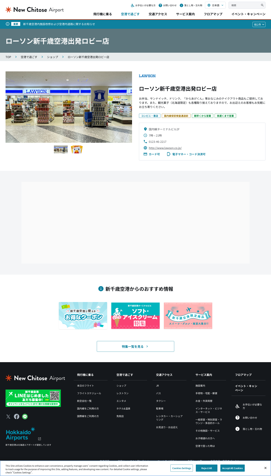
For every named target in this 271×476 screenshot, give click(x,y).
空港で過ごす (130, 14)
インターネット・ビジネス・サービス (208, 410)
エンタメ (121, 401)
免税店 (120, 416)
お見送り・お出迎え (167, 427)
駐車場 (159, 408)
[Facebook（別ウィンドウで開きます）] (16, 416)
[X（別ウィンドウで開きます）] (8, 416)
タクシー (161, 401)
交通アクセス (158, 14)
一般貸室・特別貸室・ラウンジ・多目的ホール (208, 421)
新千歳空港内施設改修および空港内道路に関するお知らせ (59, 24)
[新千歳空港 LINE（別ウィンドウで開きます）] (33, 398)
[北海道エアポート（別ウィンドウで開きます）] (23, 433)
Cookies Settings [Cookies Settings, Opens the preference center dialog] (181, 468)
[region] (135, 468)
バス (158, 393)
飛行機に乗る (102, 14)
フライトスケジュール (89, 393)
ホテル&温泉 (123, 408)
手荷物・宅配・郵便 (206, 393)
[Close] (265, 468)
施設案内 (200, 385)
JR (157, 385)
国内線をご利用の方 (88, 408)
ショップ (121, 385)
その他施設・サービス (207, 430)
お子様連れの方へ (205, 438)
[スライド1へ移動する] (61, 149)
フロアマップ (213, 14)
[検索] (262, 5)
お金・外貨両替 (203, 401)
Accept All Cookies (232, 468)
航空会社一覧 (84, 401)
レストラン (122, 393)
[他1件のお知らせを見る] (259, 24)
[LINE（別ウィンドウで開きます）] (25, 418)
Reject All (206, 468)
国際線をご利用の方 (88, 416)
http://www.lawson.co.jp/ (165, 148)
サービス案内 (185, 14)
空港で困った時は (205, 446)
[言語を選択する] (215, 5)
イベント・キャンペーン (248, 14)
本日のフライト (85, 385)
